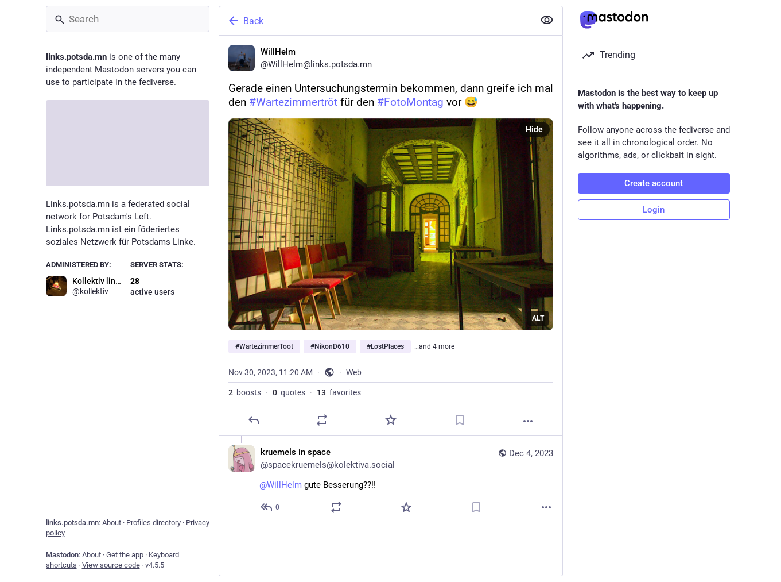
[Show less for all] (546, 20)
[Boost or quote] (322, 420)
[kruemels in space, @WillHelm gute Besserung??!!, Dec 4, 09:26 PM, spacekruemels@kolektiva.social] (390, 481)
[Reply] (253, 420)
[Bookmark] (459, 420)
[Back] (375, 20)
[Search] (127, 19)
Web (354, 372)
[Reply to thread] (270, 507)
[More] (528, 421)
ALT (538, 318)
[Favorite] (390, 420)
